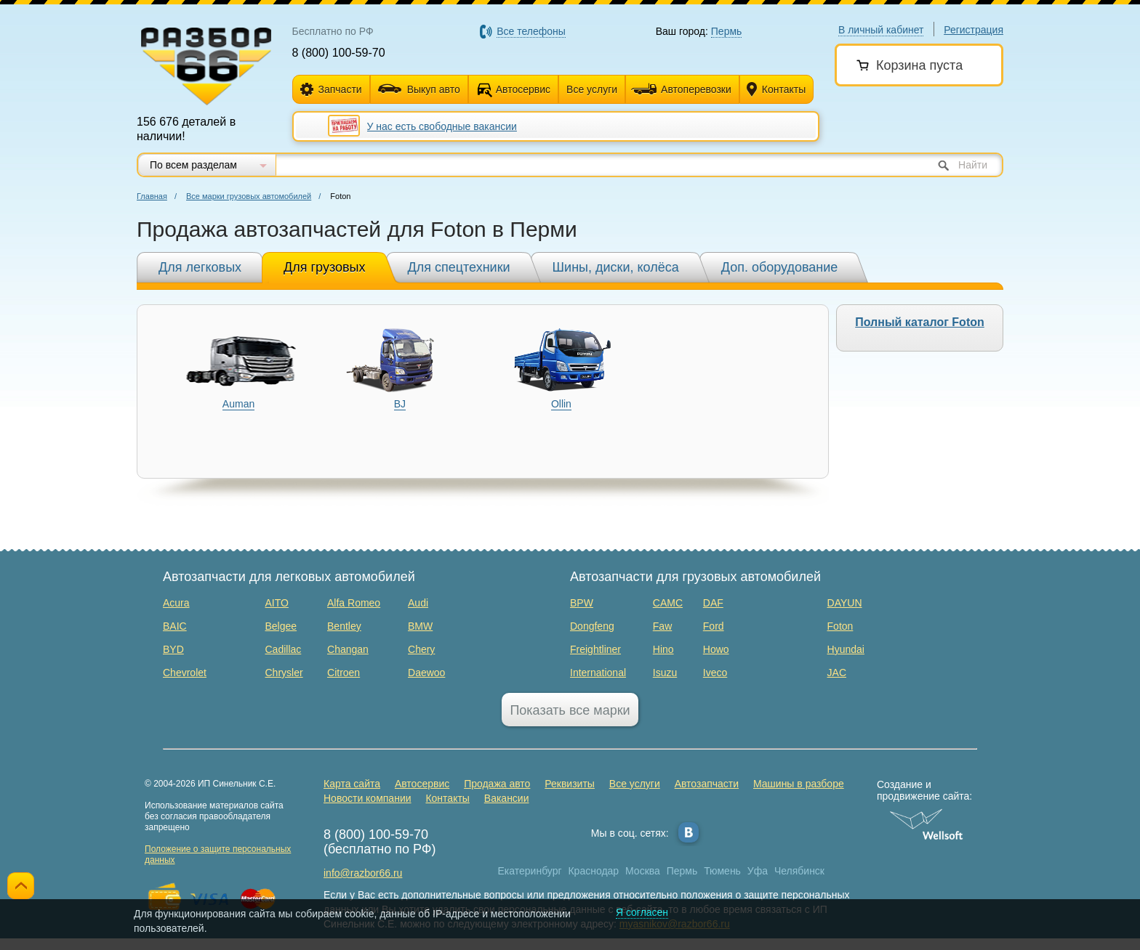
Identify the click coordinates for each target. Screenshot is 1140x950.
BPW (581, 603)
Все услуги (591, 89)
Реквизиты (570, 783)
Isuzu (665, 672)
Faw (662, 626)
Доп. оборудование (779, 267)
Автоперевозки (681, 89)
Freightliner (595, 649)
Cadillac (283, 649)
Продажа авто (497, 783)
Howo (716, 649)
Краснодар (593, 871)
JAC (836, 672)
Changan (348, 649)
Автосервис (523, 89)
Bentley (344, 626)
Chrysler (284, 672)
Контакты (776, 89)
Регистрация (973, 30)
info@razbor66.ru (363, 873)
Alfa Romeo (353, 603)
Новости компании (368, 798)
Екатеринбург (530, 871)
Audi (418, 603)
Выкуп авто (419, 89)
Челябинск (799, 871)
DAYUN (844, 603)
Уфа (757, 871)
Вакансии (506, 798)
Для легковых (199, 267)
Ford (713, 626)
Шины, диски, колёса (616, 267)
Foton (840, 626)
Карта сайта (352, 783)
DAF (713, 603)
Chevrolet (184, 672)
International (598, 672)
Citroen (343, 672)
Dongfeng (592, 626)
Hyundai (845, 649)
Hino (663, 649)
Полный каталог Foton (919, 322)
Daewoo (426, 672)
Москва (642, 871)
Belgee (281, 626)
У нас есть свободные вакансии (442, 126)
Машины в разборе (798, 783)
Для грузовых (324, 267)
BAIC (175, 626)
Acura (176, 603)
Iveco (715, 672)
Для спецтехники (459, 267)
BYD (173, 649)
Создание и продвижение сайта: (926, 790)
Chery (421, 649)
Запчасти (331, 90)
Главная (152, 196)
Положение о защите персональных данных (218, 854)
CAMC (668, 603)
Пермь (682, 871)
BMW (420, 626)
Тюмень (722, 871)
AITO (277, 603)
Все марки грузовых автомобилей (248, 196)
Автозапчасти (707, 783)
